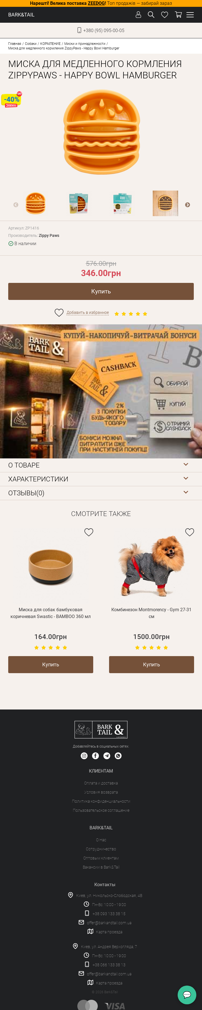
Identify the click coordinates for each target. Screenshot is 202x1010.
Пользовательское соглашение (101, 810)
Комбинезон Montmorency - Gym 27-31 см (151, 613)
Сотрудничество (101, 849)
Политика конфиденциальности (101, 801)
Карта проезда (109, 932)
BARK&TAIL (21, 15)
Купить (101, 291)
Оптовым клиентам (101, 858)
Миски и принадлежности (84, 44)
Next (187, 205)
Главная (14, 44)
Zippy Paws (49, 235)
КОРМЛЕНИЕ (50, 44)
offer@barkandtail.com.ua (109, 923)
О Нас (101, 840)
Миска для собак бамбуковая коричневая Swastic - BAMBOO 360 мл (50, 613)
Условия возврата (101, 792)
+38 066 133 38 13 (109, 965)
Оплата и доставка (101, 783)
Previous (16, 205)
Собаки (31, 44)
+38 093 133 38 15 (109, 913)
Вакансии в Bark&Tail (101, 867)
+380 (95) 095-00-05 (103, 30)
